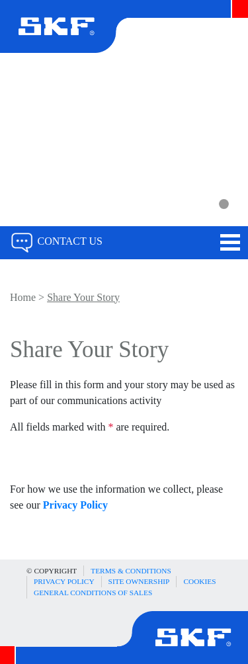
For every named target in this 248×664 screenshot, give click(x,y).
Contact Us (56, 241)
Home (23, 297)
